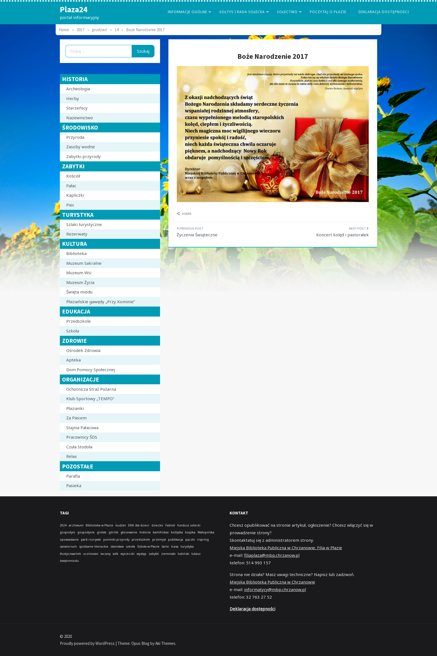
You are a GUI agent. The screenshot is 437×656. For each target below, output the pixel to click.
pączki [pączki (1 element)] (190, 539)
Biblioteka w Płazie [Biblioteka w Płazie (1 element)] (99, 525)
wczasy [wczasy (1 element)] (105, 554)
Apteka (73, 360)
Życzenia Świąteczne (197, 234)
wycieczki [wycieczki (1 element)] (127, 554)
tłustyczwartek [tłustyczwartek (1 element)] (70, 554)
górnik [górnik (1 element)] (113, 532)
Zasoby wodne (80, 146)
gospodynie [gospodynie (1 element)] (86, 532)
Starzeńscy (77, 108)
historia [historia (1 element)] (145, 532)
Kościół (73, 176)
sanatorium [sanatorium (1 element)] (68, 546)
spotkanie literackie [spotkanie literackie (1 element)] (93, 546)
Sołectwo (287, 11)
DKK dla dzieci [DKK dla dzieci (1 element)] (138, 525)
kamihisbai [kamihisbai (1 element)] (161, 532)
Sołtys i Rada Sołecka (242, 11)
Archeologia (78, 88)
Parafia (73, 476)
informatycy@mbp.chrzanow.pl (275, 589)
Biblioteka (76, 253)
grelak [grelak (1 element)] (101, 532)
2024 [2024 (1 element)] (63, 525)
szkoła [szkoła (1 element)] (130, 546)
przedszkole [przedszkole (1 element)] (141, 539)
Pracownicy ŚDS (81, 437)
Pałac (71, 185)
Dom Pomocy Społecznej (90, 369)
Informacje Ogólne (187, 11)
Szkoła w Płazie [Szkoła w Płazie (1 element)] (148, 546)
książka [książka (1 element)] (190, 532)
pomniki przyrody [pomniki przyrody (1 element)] (116, 539)
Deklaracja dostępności (384, 11)
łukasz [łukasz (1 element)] (196, 554)
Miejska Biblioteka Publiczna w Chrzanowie (272, 582)
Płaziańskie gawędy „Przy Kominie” (100, 301)
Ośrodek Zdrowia (83, 350)
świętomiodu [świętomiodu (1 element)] (69, 561)
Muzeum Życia (80, 282)
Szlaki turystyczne (84, 224)
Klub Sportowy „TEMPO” (90, 398)
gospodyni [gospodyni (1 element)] (67, 532)
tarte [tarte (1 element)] (165, 546)
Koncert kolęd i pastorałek (342, 234)
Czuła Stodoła (79, 447)
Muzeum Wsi (78, 272)
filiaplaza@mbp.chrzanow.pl (271, 555)
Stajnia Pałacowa (82, 427)
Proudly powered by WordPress (88, 643)
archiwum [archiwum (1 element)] (76, 525)
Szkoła (72, 331)
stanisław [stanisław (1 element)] (117, 546)
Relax (71, 456)
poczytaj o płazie (328, 11)
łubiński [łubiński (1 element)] (183, 554)
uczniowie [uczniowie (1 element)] (90, 554)
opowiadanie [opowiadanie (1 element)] (69, 539)
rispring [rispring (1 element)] (203, 539)
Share (184, 214)
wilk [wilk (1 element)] (115, 554)
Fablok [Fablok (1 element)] (170, 525)
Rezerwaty (76, 234)
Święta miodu (79, 292)
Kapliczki (75, 195)
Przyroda (75, 137)
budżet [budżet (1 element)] (121, 525)
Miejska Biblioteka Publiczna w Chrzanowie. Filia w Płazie (286, 547)
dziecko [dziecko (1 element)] (157, 525)
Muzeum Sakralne (84, 263)
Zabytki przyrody (83, 156)
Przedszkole (78, 321)
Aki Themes (165, 643)
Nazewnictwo (79, 117)
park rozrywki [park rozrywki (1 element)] (91, 539)
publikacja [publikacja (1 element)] (175, 539)
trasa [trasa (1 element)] (174, 546)
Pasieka (73, 485)
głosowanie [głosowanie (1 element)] (129, 532)
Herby (72, 98)
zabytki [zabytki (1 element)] (154, 554)
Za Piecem (76, 418)
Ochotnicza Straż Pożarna (91, 389)
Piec (70, 205)
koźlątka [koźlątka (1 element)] (177, 532)
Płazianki (75, 408)
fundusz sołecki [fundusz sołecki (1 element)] (188, 525)
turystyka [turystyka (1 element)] (187, 546)
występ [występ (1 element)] (141, 554)
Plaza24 (73, 9)
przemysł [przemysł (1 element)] (159, 539)
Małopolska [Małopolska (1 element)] (206, 532)
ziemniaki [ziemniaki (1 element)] (168, 554)
